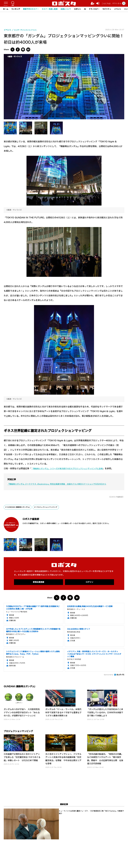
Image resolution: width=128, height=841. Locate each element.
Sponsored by (108, 675)
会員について (65, 9)
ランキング (15, 9)
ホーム (5, 9)
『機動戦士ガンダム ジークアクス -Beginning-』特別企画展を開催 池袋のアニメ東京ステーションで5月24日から (64, 484)
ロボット (77, 9)
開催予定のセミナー (31, 9)
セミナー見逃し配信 (50, 9)
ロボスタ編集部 (35, 519)
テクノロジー (94, 9)
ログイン (89, 582)
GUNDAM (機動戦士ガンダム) (19, 507)
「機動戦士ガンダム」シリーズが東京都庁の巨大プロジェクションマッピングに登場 (71, 468)
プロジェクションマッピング (49, 507)
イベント (117, 9)
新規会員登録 (38, 582)
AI (85, 9)
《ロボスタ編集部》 (115, 497)
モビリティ (106, 9)
